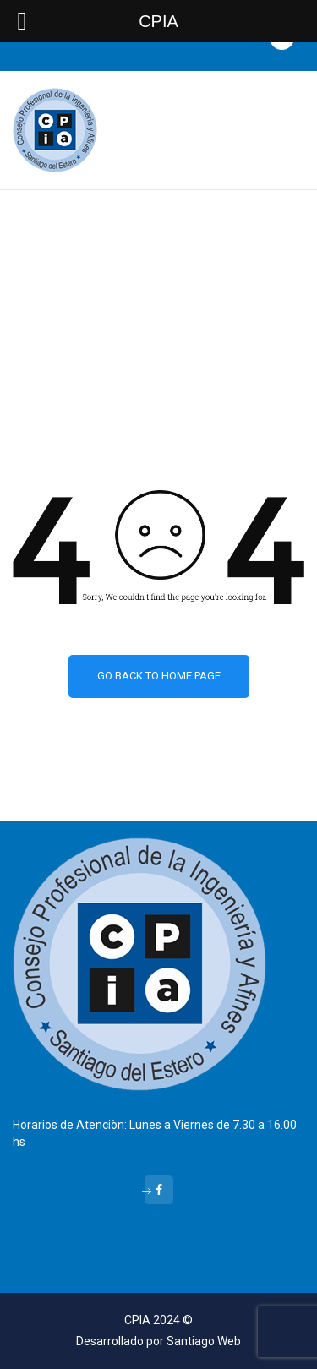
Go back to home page (159, 675)
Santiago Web (204, 1341)
